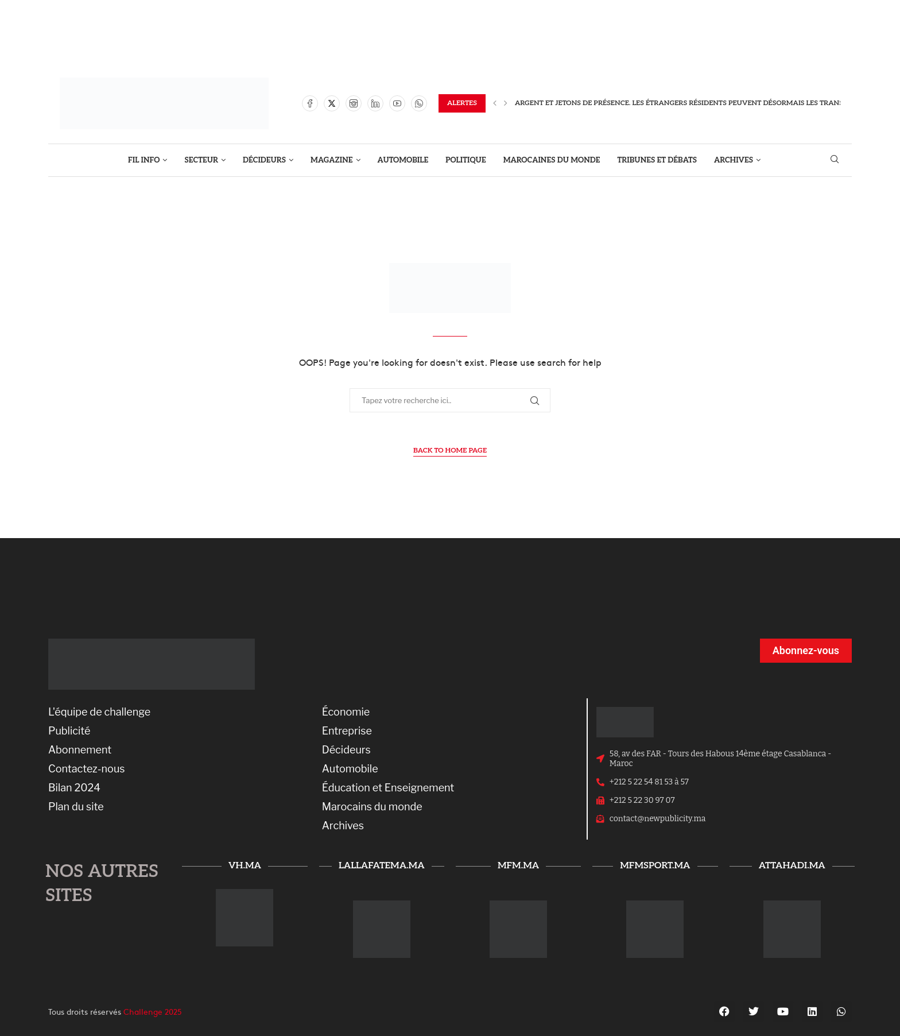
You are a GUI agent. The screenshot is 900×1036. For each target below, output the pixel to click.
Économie (346, 712)
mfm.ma (518, 865)
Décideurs (346, 750)
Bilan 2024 (74, 788)
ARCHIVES (733, 160)
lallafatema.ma (382, 865)
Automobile (350, 769)
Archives (343, 826)
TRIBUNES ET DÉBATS (657, 160)
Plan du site (76, 807)
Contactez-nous (86, 769)
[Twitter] (332, 103)
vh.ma (244, 865)
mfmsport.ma (655, 865)
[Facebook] (310, 103)
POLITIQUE (465, 160)
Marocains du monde (372, 807)
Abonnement (79, 750)
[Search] (834, 160)
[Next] (505, 103)
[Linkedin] (375, 103)
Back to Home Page (450, 450)
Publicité (69, 731)
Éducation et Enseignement (388, 788)
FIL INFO (144, 160)
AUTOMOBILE (403, 160)
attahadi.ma (792, 865)
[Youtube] (397, 103)
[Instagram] (354, 103)
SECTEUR (201, 160)
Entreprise (347, 731)
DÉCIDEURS (264, 160)
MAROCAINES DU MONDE (551, 160)
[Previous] (494, 103)
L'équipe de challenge (99, 712)
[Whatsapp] (419, 103)
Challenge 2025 (152, 1011)
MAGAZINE (331, 160)
